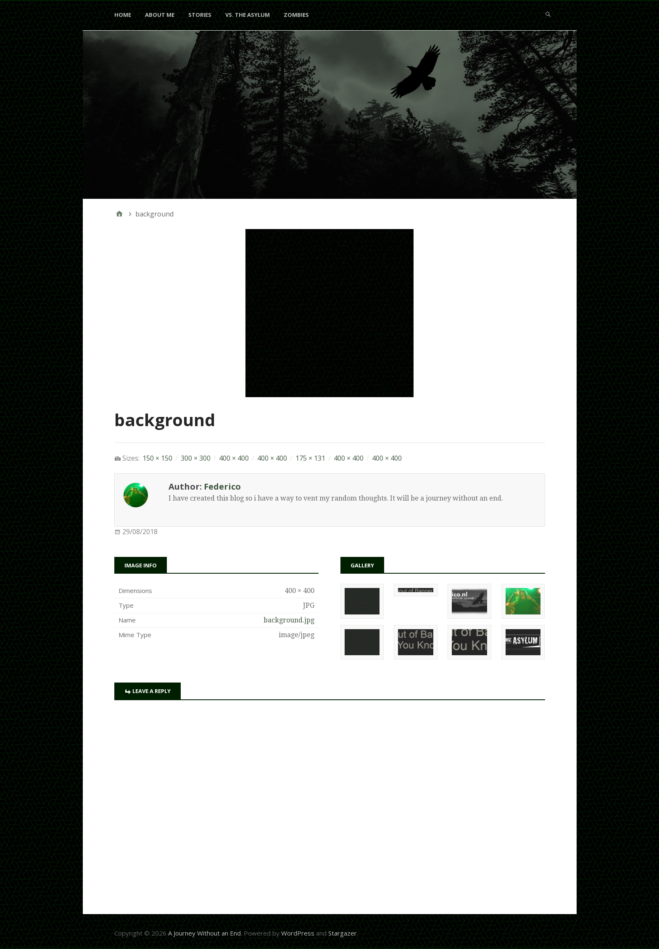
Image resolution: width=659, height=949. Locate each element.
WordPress (297, 933)
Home (122, 14)
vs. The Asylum (247, 14)
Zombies (296, 14)
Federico (222, 486)
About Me (159, 14)
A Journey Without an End (204, 933)
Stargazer (342, 933)
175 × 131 (310, 458)
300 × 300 (196, 458)
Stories (199, 14)
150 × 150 (157, 458)
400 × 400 (234, 458)
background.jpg (289, 620)
